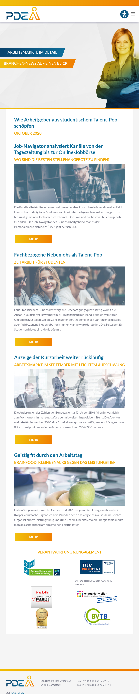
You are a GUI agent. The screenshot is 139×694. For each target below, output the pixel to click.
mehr (33, 239)
